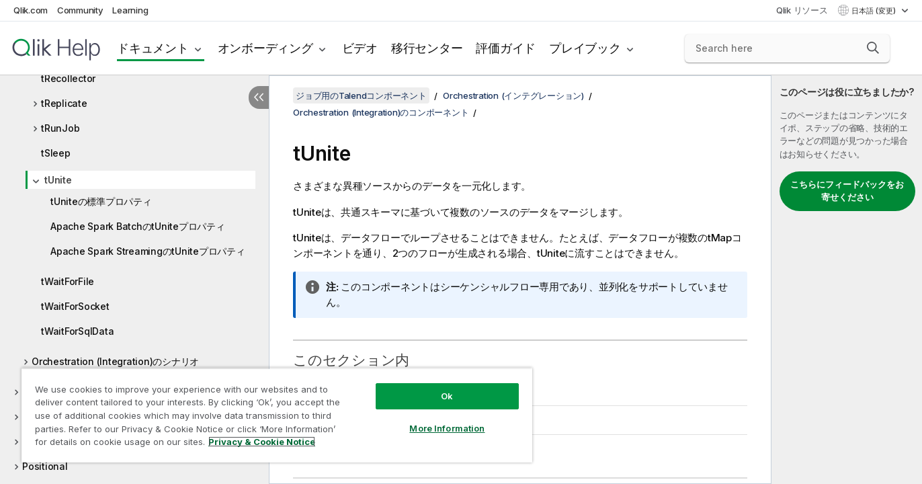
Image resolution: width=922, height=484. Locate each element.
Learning (130, 10)
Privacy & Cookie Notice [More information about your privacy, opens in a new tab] (261, 441)
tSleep (56, 153)
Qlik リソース (802, 10)
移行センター (427, 48)
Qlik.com (30, 10)
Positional (45, 466)
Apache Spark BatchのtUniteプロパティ (137, 226)
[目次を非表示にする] (259, 97)
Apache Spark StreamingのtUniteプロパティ (147, 251)
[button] (873, 47)
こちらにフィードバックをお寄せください (847, 191)
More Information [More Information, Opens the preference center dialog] (447, 428)
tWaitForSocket (75, 306)
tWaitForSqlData (77, 331)
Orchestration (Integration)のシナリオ (115, 361)
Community (80, 10)
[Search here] (787, 48)
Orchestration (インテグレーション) (513, 95)
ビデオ (360, 48)
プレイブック (585, 48)
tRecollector (68, 78)
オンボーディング (265, 48)
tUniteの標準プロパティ (101, 201)
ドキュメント (153, 48)
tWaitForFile (67, 281)
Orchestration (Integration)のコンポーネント (380, 112)
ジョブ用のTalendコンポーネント (361, 95)
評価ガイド (506, 48)
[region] (277, 415)
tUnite (58, 180)
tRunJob (60, 128)
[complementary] (846, 279)
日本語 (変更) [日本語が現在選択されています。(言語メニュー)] (874, 10)
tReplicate (64, 103)
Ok (447, 396)
